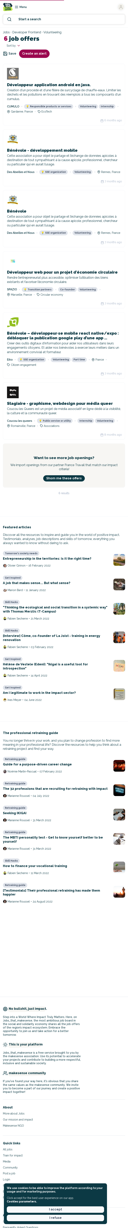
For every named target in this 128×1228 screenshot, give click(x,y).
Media (7, 1161)
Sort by (14, 45)
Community (10, 1167)
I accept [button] (55, 1209)
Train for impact (13, 1155)
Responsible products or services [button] (48, 106)
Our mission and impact (18, 1119)
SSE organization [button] (53, 172)
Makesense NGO (13, 1125)
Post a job (9, 1173)
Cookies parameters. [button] (22, 1201)
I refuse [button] (55, 1218)
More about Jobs (14, 1113)
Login (6, 1179)
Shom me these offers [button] (64, 478)
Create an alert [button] (34, 53)
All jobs (7, 1149)
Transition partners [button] (38, 289)
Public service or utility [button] (55, 420)
